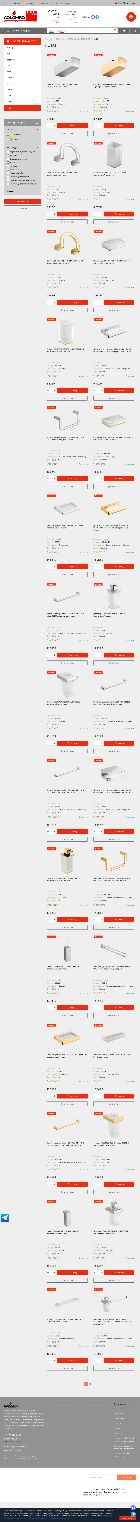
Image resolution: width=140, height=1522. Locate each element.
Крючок (12, 166)
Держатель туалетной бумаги (21, 152)
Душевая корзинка (17, 159)
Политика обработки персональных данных (21, 1476)
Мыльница (13, 170)
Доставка (44, 3)
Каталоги (66, 3)
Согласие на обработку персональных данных (21, 1479)
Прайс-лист (17, 3)
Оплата (55, 3)
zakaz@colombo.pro (13, 1470)
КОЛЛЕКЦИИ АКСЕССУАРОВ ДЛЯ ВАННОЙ (24, 41)
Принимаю (127, 1518)
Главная (48, 39)
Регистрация (130, 3)
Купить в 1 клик (67, 133)
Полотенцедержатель (18, 177)
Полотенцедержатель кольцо (21, 184)
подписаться (126, 1497)
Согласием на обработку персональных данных (49, 1518)
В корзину (72, 126)
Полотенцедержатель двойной (22, 180)
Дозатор (12, 155)
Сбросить (22, 208)
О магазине (31, 3)
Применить (22, 201)
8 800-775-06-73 (12, 1458)
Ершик (11, 162)
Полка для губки (15, 173)
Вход (120, 3)
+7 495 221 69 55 (53, 13)
